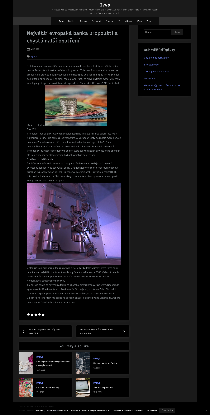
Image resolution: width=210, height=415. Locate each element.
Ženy (149, 21)
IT (119, 21)
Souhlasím (167, 410)
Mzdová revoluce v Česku (105, 363)
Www (139, 21)
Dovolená (96, 21)
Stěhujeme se (151, 64)
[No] (206, 410)
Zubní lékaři (150, 78)
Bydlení (71, 21)
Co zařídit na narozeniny (47, 388)
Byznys (83, 21)
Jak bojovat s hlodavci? (156, 71)
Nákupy (128, 21)
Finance (109, 21)
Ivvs (105, 5)
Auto (61, 21)
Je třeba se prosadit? (103, 388)
